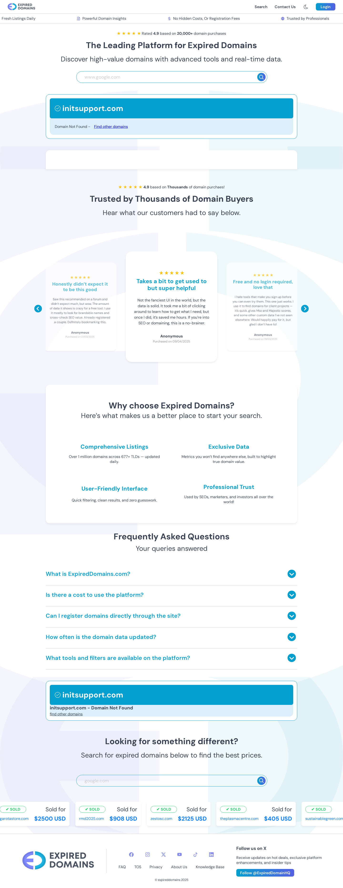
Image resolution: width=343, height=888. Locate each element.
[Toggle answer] (292, 574)
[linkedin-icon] (211, 854)
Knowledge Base (210, 866)
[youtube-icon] (179, 854)
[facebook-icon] (131, 854)
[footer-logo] (58, 861)
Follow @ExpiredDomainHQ (265, 872)
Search (261, 6)
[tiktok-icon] (195, 854)
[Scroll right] (305, 308)
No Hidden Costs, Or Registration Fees (205, 18)
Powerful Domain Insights (103, 18)
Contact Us (285, 6)
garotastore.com (15, 818)
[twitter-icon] (163, 854)
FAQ (122, 866)
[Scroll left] (38, 308)
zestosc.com (163, 818)
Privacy (156, 866)
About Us (179, 866)
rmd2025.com (93, 818)
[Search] (261, 77)
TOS (137, 866)
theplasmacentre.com (241, 818)
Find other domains (111, 126)
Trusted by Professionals (306, 18)
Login (326, 6)
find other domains (66, 714)
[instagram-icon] (147, 854)
